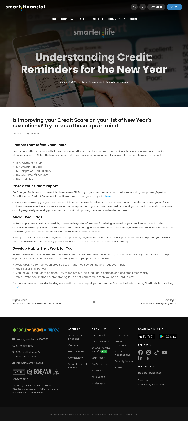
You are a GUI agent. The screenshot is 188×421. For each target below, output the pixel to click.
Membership (99, 335)
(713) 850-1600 (24, 345)
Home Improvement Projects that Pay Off (36, 301)
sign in (156, 7)
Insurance (97, 370)
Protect (97, 19)
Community (117, 19)
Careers (73, 345)
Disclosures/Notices (149, 373)
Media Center (76, 351)
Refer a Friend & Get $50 (101, 349)
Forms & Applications (122, 353)
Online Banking (100, 341)
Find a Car (121, 367)
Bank (52, 19)
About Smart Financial (76, 337)
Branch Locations (120, 343)
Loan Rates (98, 358)
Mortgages (98, 383)
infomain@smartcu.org (29, 363)
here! (108, 196)
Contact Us (121, 335)
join (174, 7)
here (15, 287)
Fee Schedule (99, 364)
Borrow (67, 19)
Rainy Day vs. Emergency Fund (158, 301)
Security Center (124, 361)
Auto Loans (98, 376)
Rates (82, 19)
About (135, 19)
